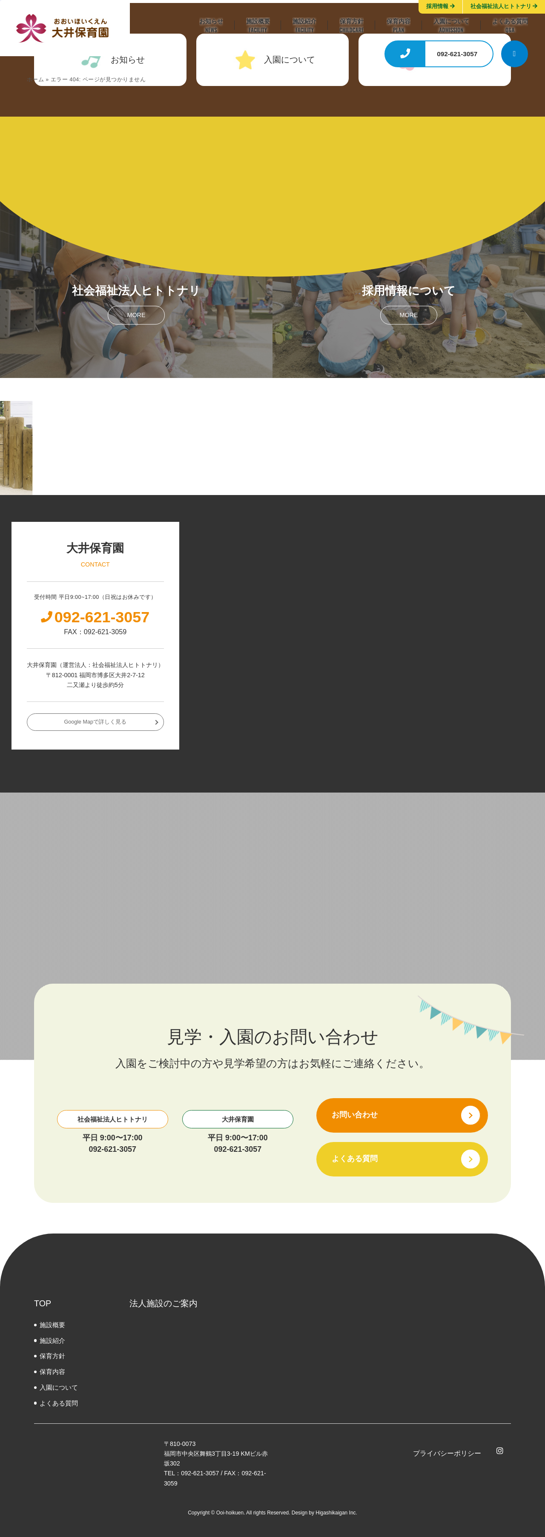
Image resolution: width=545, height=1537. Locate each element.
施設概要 (52, 1324)
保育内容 (52, 1371)
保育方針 (52, 1356)
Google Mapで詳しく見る (95, 722)
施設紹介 (52, 1340)
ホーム (35, 80)
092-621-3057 (112, 1149)
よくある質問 (59, 1403)
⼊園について (59, 1387)
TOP (42, 1303)
